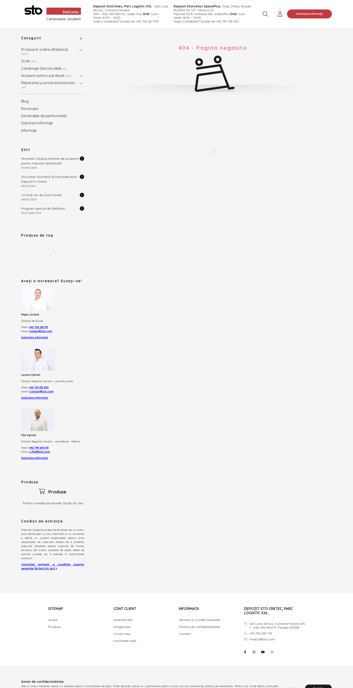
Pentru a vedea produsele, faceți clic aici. (53, 503)
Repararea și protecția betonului (48, 85)
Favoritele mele (124, 641)
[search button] (265, 13)
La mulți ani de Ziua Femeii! (41, 195)
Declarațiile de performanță (44, 116)
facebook (244, 652)
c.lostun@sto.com (41, 391)
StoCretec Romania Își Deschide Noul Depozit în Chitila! (49, 179)
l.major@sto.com (40, 331)
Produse (54, 627)
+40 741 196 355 (227, 21)
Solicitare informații (309, 14)
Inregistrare (121, 627)
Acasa (53, 620)
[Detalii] (82, 158)
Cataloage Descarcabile (43, 68)
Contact (185, 634)
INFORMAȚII (189, 608)
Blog (25, 101)
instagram (253, 652)
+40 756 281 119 (38, 327)
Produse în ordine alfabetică (44, 51)
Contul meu (122, 634)
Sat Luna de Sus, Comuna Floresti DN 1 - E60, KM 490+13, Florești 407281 (277, 626)
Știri (25, 150)
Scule (28, 61)
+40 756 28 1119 (147, 21)
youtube (262, 652)
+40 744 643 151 (39, 447)
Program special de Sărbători (43, 208)
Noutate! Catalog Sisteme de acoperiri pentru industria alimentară (50, 161)
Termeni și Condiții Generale (199, 620)
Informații (28, 130)
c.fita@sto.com (39, 451)
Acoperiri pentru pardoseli (46, 75)
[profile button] (279, 13)
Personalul (29, 108)
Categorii (31, 38)
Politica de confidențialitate (199, 627)
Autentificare (122, 620)
